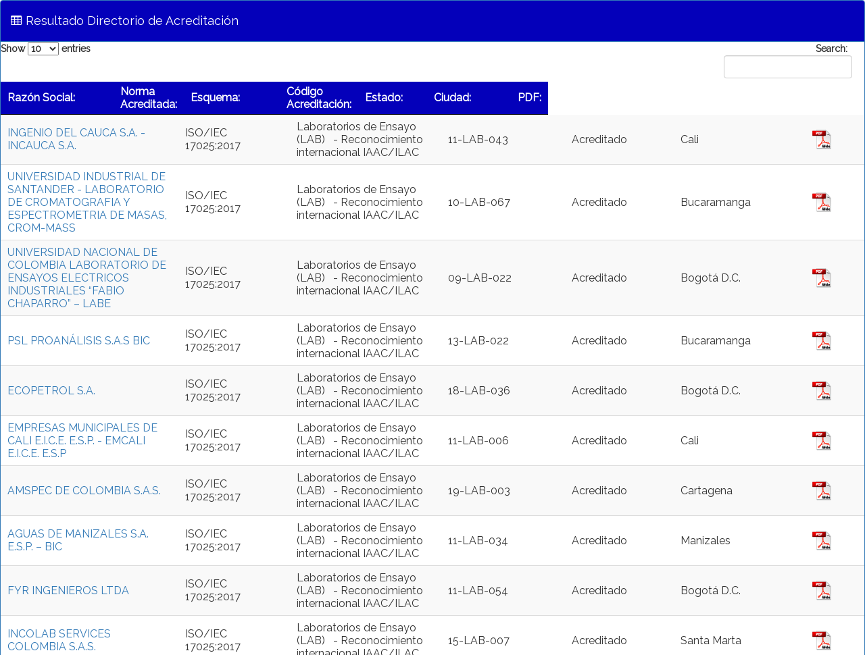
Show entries (46, 48)
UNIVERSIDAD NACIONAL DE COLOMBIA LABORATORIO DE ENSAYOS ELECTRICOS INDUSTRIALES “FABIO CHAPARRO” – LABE (118, 239)
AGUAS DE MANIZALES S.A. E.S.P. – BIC (106, 489)
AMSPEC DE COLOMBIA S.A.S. (84, 439)
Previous (687, 628)
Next (844, 628)
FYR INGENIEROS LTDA (68, 539)
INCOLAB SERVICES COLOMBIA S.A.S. (104, 589)
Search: (785, 60)
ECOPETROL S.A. (52, 339)
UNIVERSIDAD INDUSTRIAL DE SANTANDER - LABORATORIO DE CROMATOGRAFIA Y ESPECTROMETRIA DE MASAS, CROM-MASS (125, 189)
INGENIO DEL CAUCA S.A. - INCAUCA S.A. (112, 139)
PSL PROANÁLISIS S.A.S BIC (78, 289)
